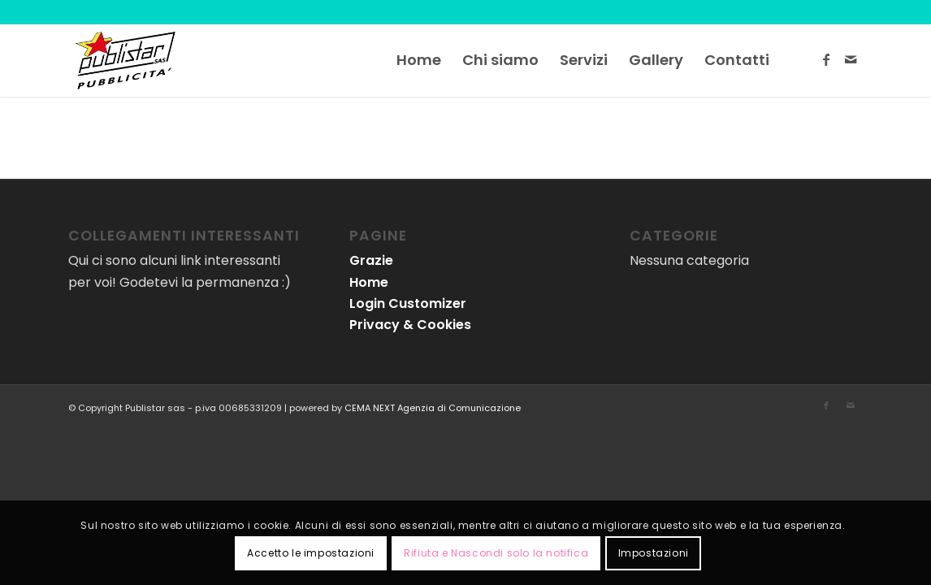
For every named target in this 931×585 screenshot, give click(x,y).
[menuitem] (419, 60)
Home (368, 282)
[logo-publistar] (125, 60)
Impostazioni (653, 553)
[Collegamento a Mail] (850, 59)
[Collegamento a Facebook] (826, 59)
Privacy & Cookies (410, 324)
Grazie (371, 260)
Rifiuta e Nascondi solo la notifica (496, 553)
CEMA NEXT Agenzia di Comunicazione (432, 407)
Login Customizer (407, 303)
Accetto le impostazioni (311, 553)
